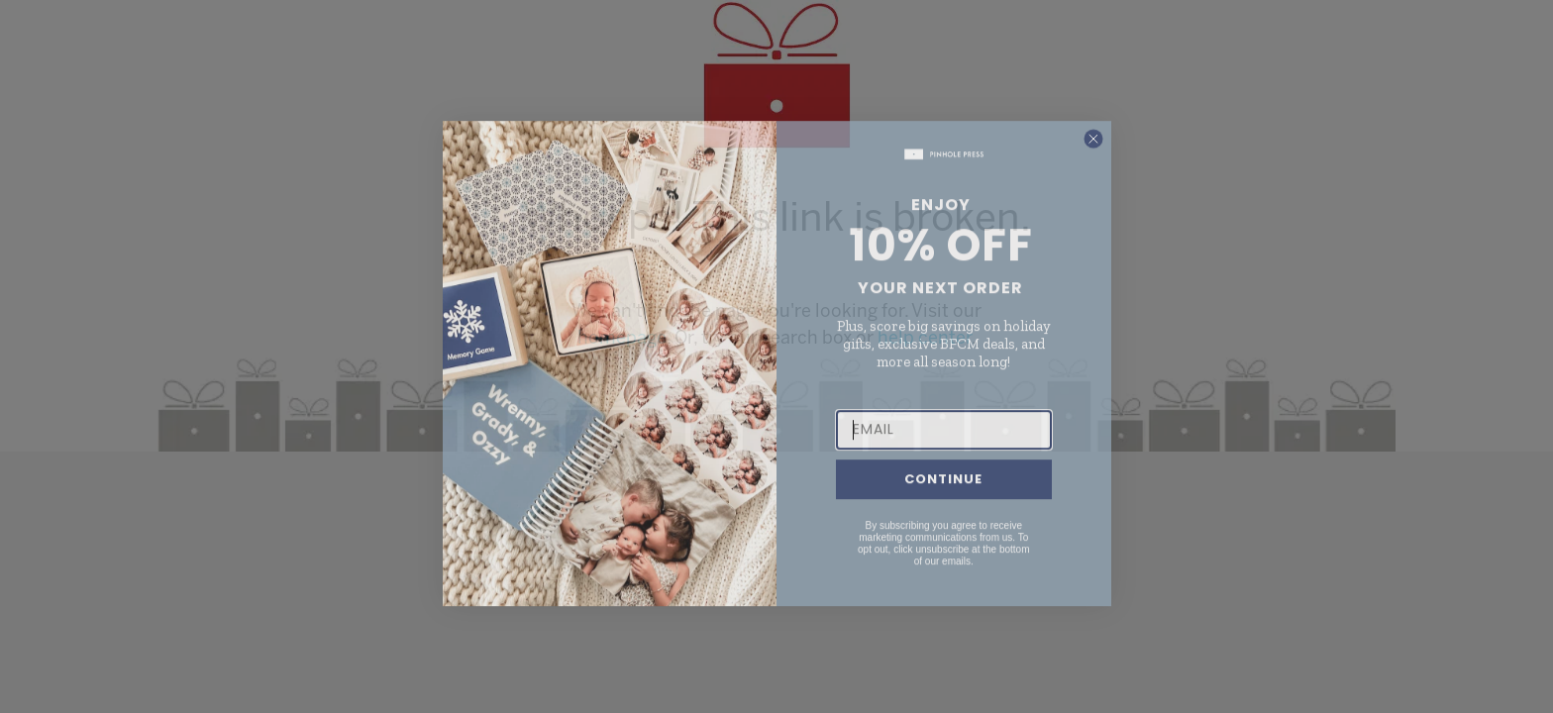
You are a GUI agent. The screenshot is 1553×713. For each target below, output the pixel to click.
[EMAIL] (944, 454)
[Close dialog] (1093, 163)
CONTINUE (943, 504)
